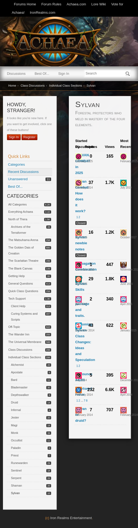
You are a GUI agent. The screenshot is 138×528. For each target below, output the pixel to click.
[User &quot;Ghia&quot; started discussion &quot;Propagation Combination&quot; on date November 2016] (84, 269)
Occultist (16, 440)
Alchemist (17, 364)
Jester (15, 417)
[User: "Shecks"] (78, 390)
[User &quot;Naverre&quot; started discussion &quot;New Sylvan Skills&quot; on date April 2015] (81, 283)
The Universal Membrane (25, 341)
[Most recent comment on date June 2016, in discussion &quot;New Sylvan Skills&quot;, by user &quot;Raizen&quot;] (126, 283)
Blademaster (19, 387)
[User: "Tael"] (123, 326)
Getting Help (16, 276)
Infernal (16, 410)
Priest (15, 455)
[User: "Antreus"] (78, 156)
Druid (14, 402)
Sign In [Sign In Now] (14, 137)
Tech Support (17, 298)
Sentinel (16, 470)
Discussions (16, 74)
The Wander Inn (18, 334)
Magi (14, 425)
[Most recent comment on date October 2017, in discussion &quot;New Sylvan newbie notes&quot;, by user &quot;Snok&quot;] (128, 237)
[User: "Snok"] (123, 232)
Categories (16, 164)
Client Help (18, 306)
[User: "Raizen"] (123, 279)
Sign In (63, 74)
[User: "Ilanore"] (123, 410)
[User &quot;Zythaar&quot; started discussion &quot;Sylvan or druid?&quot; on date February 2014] (84, 414)
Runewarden (19, 463)
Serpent (16, 478)
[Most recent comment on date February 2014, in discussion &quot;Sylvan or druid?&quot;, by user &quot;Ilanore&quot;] (129, 414)
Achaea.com (76, 4)
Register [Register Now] (29, 137)
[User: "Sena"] (123, 375)
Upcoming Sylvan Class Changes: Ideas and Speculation (85, 342)
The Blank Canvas (20, 268)
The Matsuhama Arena (23, 240)
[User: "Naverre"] (78, 279)
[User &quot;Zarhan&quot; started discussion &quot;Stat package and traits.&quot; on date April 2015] (81, 304)
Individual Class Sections (24, 357)
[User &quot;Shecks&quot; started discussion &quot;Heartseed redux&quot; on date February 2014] (84, 394)
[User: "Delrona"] (78, 232)
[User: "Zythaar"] (78, 410)
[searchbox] (107, 73)
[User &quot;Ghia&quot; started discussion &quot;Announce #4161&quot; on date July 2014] (81, 380)
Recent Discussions (23, 172)
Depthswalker (20, 394)
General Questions (20, 283)
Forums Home (25, 4)
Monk (14, 432)
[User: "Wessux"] (123, 390)
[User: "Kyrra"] (123, 265)
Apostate (17, 372)
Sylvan (15, 493)
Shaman (16, 485)
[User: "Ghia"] (78, 265)
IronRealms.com (42, 12)
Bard (14, 379)
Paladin (16, 447)
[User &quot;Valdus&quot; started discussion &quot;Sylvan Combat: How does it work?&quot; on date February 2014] (84, 187)
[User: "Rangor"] (123, 183)
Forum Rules (51, 4)
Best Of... (42, 74)
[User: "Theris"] (78, 326)
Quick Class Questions (23, 291)
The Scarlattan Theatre (23, 260)
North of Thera (17, 219)
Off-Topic (14, 326)
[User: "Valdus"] (78, 183)
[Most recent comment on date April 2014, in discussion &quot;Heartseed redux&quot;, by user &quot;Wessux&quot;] (126, 394)
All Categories (17, 204)
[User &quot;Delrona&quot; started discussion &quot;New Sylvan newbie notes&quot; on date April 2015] (81, 237)
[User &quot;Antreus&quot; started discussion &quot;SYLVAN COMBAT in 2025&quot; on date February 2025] (84, 161)
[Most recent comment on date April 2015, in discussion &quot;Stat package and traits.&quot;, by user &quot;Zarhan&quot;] (126, 304)
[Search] (128, 74)
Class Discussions (20, 349)
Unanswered (18, 179)
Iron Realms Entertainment (71, 518)
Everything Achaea (20, 211)
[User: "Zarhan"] (78, 299)
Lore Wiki (98, 4)
